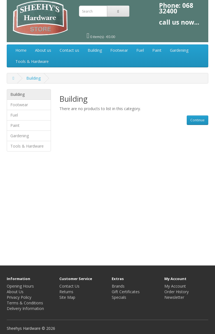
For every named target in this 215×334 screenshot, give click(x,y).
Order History (176, 291)
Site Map (67, 297)
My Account (175, 286)
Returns (66, 291)
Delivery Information (25, 308)
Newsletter (174, 297)
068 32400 (176, 8)
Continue (197, 120)
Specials (119, 297)
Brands (118, 286)
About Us (15, 291)
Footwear (119, 50)
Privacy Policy (19, 297)
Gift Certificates (126, 291)
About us (43, 50)
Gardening (179, 50)
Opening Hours (20, 286)
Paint (157, 50)
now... (190, 22)
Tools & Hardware (32, 61)
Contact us (69, 50)
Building (95, 50)
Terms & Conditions (25, 302)
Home (21, 50)
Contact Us (69, 286)
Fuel (140, 50)
